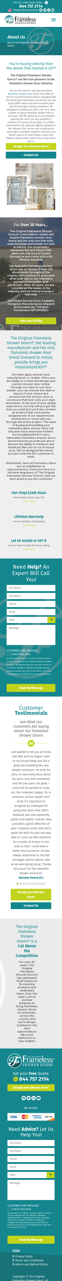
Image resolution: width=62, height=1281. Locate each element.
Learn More (29, 501)
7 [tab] (35, 884)
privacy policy (18, 677)
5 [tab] (29, 884)
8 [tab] (38, 884)
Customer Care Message (22, 650)
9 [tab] (41, 884)
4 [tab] (26, 884)
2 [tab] (21, 884)
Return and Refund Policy (31, 1264)
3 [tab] (23, 884)
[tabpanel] (31, 814)
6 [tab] (32, 884)
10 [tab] (44, 884)
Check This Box (20, 654)
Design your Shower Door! (31, 894)
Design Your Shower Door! (31, 146)
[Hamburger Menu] (53, 19)
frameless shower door (20, 93)
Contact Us (31, 155)
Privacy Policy (23, 1256)
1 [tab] (18, 884)
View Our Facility (31, 321)
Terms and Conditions (28, 1260)
